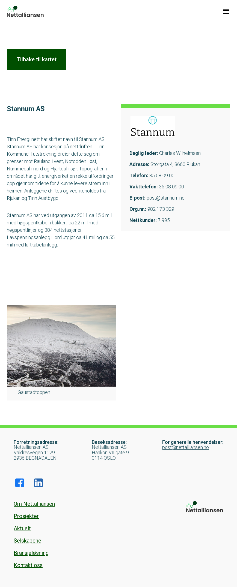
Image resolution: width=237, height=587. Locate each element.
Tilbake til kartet (37, 59)
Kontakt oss (28, 565)
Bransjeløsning (31, 553)
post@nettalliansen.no (185, 447)
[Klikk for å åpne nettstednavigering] (226, 11)
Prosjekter (26, 516)
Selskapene (27, 540)
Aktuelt (22, 528)
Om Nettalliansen (34, 504)
